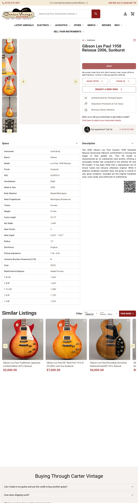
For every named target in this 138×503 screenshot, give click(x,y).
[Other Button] (79, 25)
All (83, 40)
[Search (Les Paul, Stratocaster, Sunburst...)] (65, 14)
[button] (41, 143)
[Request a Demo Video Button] (109, 89)
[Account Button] (125, 14)
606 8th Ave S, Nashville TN (122, 2)
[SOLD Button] (109, 66)
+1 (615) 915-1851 (127, 129)
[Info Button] (118, 25)
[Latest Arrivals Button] (24, 25)
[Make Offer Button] (95, 81)
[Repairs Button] (106, 25)
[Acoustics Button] (63, 25)
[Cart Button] (133, 14)
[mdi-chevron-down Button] (9, 131)
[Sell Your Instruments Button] (69, 31)
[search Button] (96, 13)
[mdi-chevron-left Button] (5, 346)
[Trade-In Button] (123, 81)
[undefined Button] (127, 314)
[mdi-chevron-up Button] (9, 40)
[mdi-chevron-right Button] (132, 346)
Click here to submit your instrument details (101, 120)
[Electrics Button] (44, 25)
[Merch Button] (93, 25)
